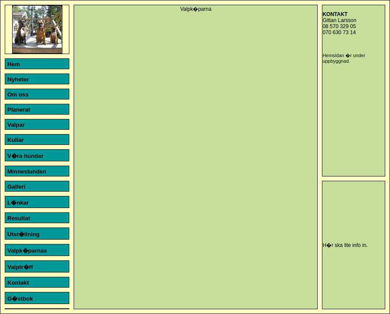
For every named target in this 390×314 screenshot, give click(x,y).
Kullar (15, 140)
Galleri (16, 186)
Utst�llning (23, 234)
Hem (13, 64)
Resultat (18, 218)
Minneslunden (26, 171)
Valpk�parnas (27, 250)
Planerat (18, 109)
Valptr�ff (20, 267)
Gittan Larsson (339, 20)
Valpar (16, 125)
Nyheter (18, 79)
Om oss (18, 94)
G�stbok (20, 298)
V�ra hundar (25, 156)
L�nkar (18, 202)
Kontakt (18, 282)
